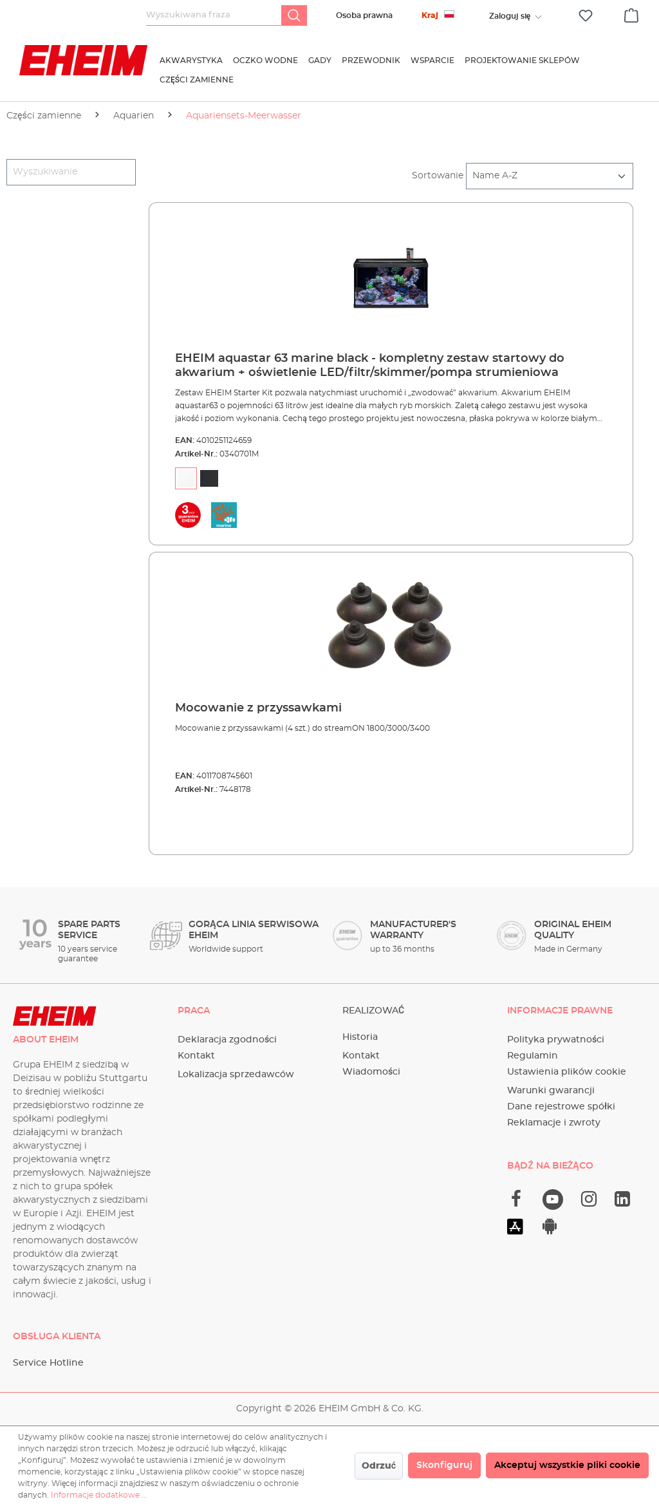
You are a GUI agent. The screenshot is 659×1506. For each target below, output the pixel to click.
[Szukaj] (294, 15)
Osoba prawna (364, 15)
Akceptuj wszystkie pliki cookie (567, 1465)
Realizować (373, 1010)
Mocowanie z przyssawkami (258, 708)
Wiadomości (371, 1072)
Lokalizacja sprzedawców (236, 1074)
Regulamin (532, 1055)
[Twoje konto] (509, 16)
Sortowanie (437, 175)
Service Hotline (48, 1363)
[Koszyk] (631, 13)
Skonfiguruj (444, 1465)
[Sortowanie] (549, 176)
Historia (360, 1037)
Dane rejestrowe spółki (561, 1106)
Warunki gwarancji (551, 1090)
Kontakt (196, 1055)
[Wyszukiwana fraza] (214, 15)
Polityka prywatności (555, 1039)
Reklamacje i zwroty (553, 1122)
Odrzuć (379, 1466)
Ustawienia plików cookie (566, 1072)
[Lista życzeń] (585, 15)
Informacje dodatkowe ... (99, 1495)
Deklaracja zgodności (227, 1039)
